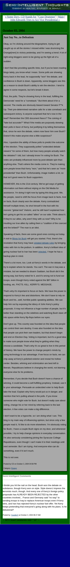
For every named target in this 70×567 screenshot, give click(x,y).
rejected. (42, 251)
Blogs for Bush (19, 238)
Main (61, 16)
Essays (14, 468)
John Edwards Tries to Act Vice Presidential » (35, 19)
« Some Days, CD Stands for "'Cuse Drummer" (30, 16)
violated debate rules (44, 243)
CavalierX (14, 515)
